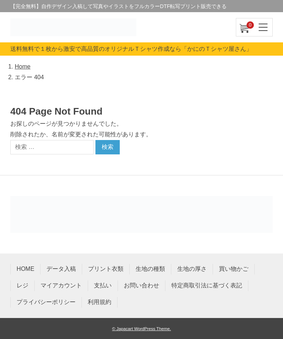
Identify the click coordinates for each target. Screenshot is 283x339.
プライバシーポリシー (46, 302)
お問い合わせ (141, 285)
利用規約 (99, 302)
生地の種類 (150, 269)
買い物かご (233, 269)
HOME (25, 269)
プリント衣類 (105, 269)
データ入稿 (61, 269)
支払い (103, 285)
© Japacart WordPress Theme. (141, 328)
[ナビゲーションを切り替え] (263, 27)
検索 (107, 147)
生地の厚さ (192, 269)
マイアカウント (61, 285)
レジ (22, 285)
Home (23, 66)
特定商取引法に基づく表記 (206, 285)
